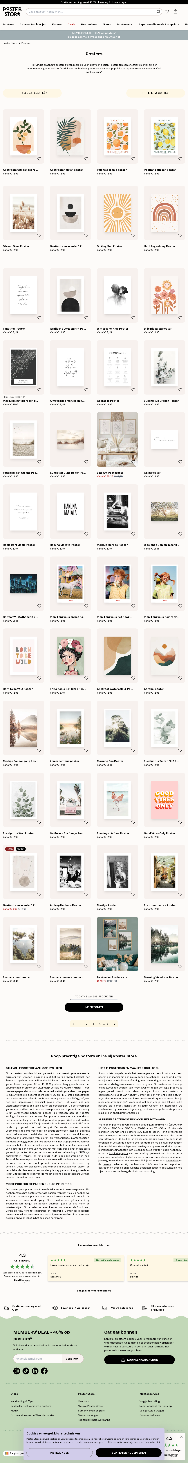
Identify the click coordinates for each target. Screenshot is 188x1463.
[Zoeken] (159, 11)
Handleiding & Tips (22, 1401)
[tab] (166, 12)
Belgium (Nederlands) (22, 1453)
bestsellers (172, 1160)
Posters (25, 43)
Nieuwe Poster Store (90, 1406)
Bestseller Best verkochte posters (31, 1406)
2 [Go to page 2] (86, 1023)
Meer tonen (94, 1007)
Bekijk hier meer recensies (94, 1290)
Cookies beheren (150, 1415)
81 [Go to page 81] (108, 1023)
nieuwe (107, 1164)
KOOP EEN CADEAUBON (139, 1360)
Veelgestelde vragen (152, 1410)
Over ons (83, 1401)
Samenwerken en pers (91, 1410)
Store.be (134, 1112)
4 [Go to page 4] (100, 1023)
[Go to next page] (114, 1023)
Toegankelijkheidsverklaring (94, 1419)
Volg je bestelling (150, 1401)
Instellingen (59, 1452)
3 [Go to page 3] (93, 1023)
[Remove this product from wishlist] (39, 159)
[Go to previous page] (73, 1023)
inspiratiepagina (118, 1153)
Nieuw (14, 1410)
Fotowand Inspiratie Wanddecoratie (32, 1415)
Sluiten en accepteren (129, 1452)
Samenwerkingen (88, 1415)
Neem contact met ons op (156, 1406)
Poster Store (10, 43)
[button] (169, 1446)
